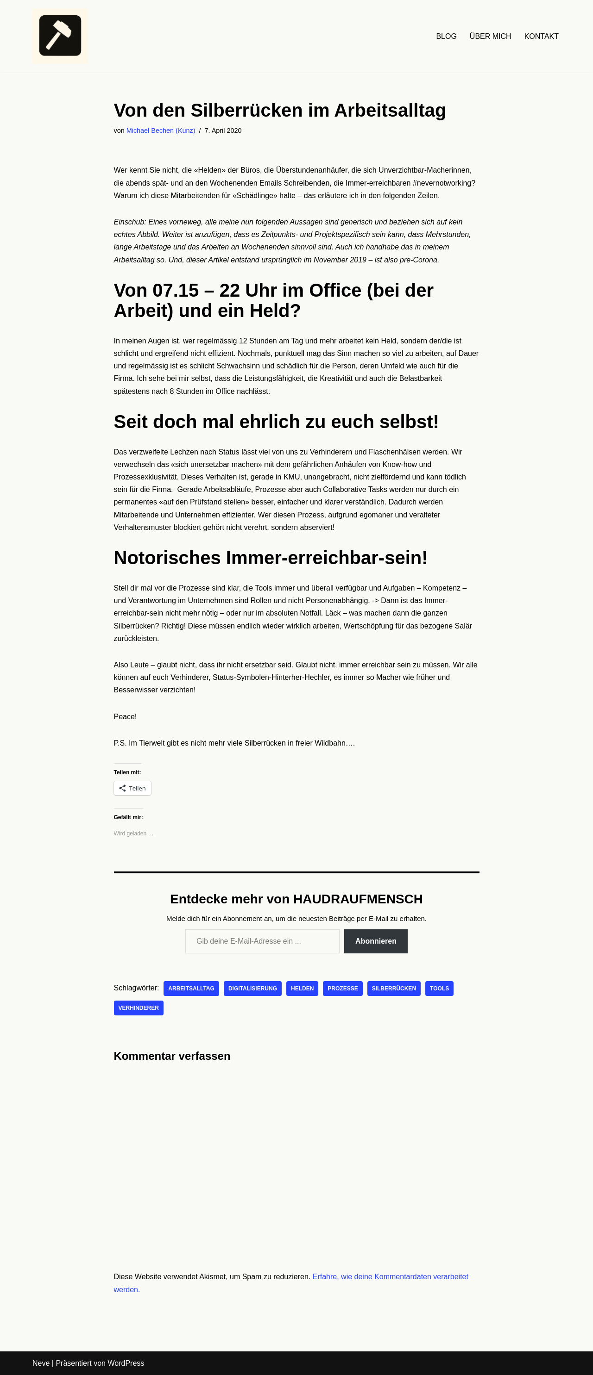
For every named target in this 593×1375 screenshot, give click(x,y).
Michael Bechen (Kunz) (161, 130)
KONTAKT (541, 36)
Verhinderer (139, 1008)
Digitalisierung (252, 988)
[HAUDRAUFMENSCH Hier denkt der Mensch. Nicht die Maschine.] (60, 36)
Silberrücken (394, 988)
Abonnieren (376, 941)
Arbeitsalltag (191, 988)
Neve (41, 1363)
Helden (302, 988)
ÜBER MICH (490, 36)
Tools (439, 988)
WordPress (125, 1363)
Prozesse (343, 988)
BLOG (446, 36)
